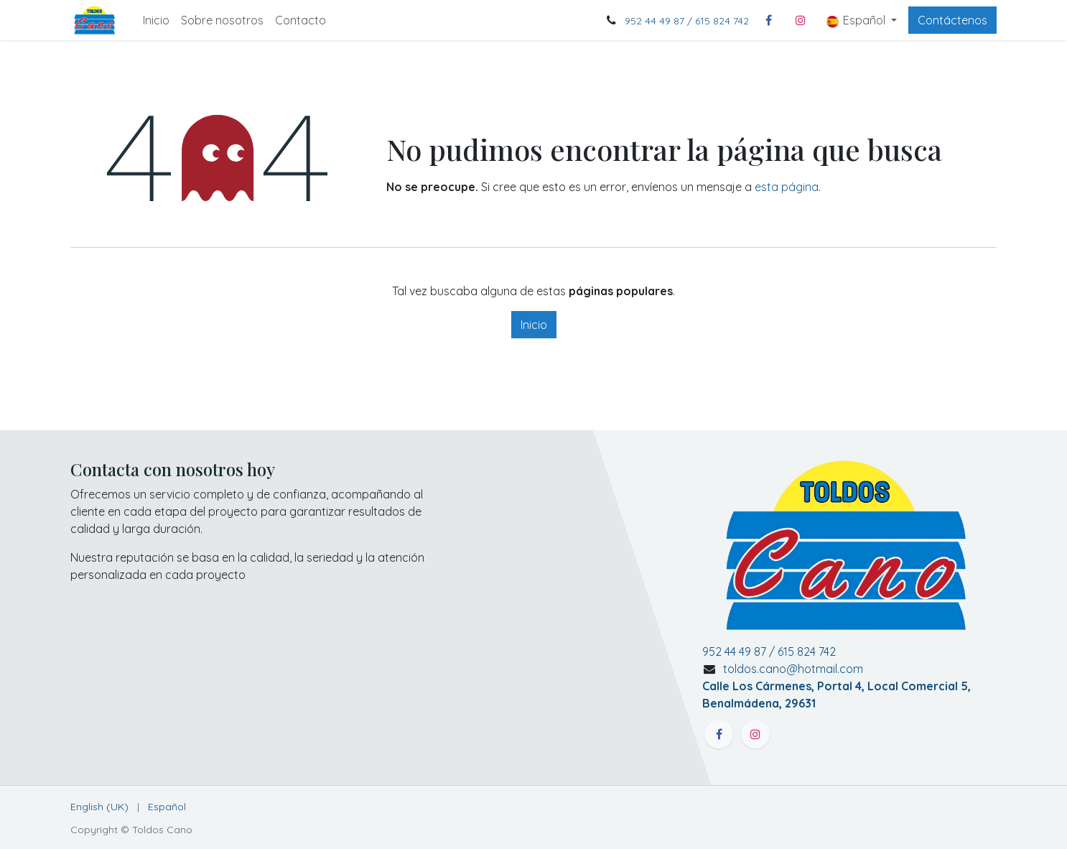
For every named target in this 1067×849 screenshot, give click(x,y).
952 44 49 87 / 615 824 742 (687, 20)
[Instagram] (800, 20)
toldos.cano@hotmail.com (836, 686)
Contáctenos (952, 20)
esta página (787, 187)
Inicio (534, 324)
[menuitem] (156, 20)
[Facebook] (769, 20)
